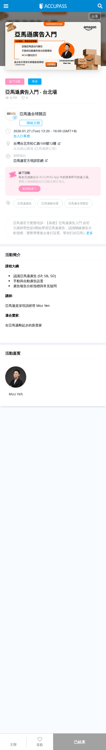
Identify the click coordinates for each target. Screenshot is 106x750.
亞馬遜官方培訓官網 (30, 160)
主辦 (13, 742)
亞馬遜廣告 (24, 203)
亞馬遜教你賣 (50, 203)
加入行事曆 (21, 136)
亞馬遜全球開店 (78, 203)
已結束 (79, 741)
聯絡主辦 (31, 123)
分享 (94, 16)
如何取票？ (29, 189)
